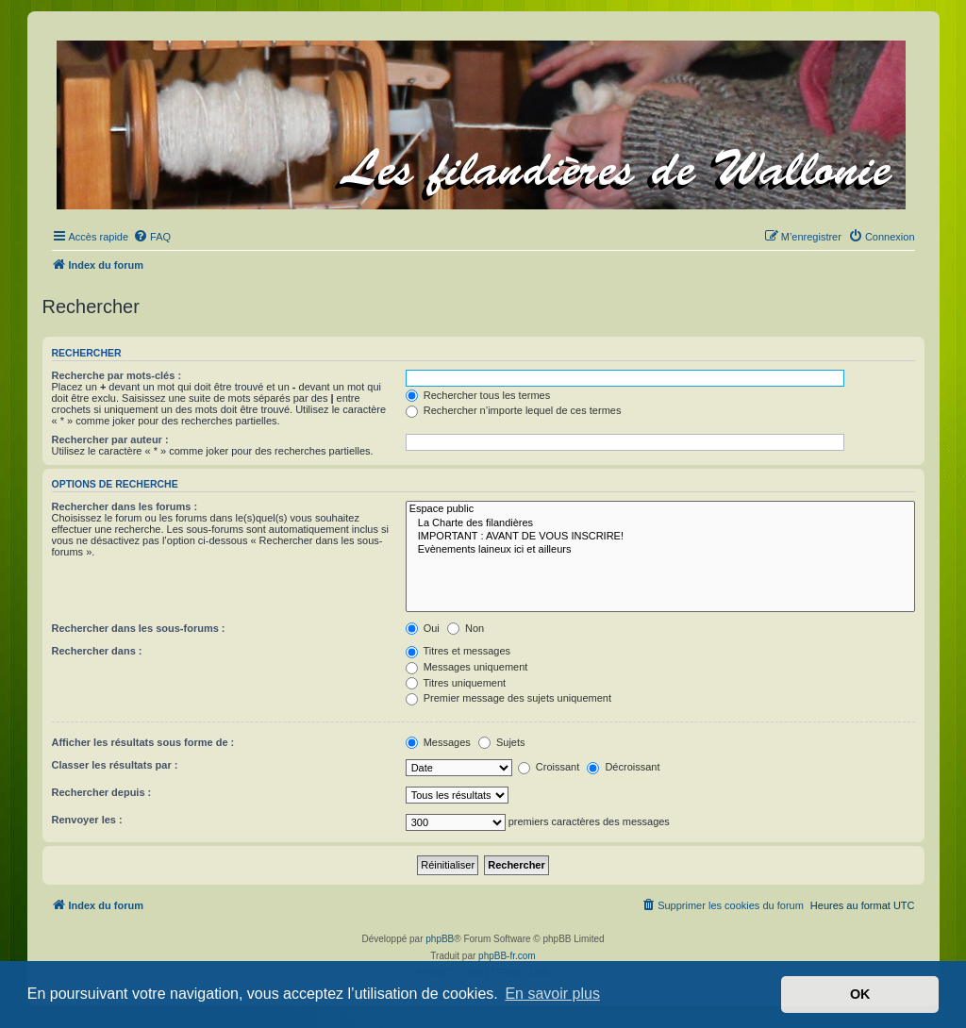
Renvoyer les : (87, 819)
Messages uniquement (467, 666)
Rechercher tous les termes (478, 395)
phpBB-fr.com (507, 956)
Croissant (549, 766)
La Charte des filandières (660, 523)
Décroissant (623, 766)
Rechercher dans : (97, 650)
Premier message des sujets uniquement (508, 698)
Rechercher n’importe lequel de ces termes (514, 410)
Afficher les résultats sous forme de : (143, 742)
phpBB (439, 939)
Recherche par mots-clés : (117, 375)
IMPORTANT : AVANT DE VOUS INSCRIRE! (660, 536)
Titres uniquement (456, 682)
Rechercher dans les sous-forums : (138, 628)
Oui (423, 628)
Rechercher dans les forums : (125, 506)
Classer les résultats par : (115, 765)
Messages (438, 742)
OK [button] (860, 994)
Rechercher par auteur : (110, 439)
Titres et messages (458, 650)
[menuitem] (152, 236)
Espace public (660, 509)
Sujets (501, 742)
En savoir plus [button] (552, 994)
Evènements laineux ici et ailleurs (660, 549)
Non (465, 628)
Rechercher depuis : (102, 792)
